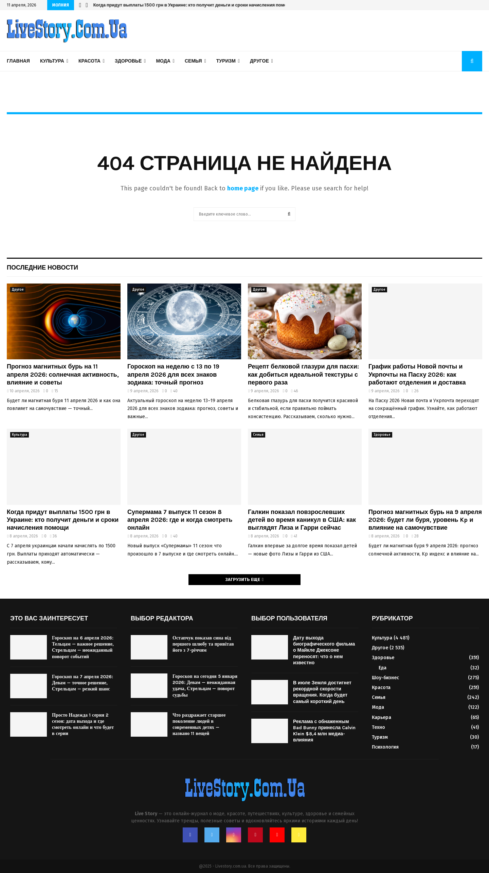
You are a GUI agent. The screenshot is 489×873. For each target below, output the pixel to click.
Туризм (226, 61)
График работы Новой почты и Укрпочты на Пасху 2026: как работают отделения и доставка (417, 374)
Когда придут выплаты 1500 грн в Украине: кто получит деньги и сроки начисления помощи (193, 4)
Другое (259, 61)
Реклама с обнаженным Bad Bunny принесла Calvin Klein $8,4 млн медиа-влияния (324, 731)
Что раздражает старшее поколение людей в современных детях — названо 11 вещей (199, 724)
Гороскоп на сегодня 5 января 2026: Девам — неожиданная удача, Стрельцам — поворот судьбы (205, 685)
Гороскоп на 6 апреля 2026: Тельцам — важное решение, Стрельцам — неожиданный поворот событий (83, 647)
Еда (382, 668)
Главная (18, 61)
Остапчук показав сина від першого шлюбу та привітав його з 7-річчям (203, 644)
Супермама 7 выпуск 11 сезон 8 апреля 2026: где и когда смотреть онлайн (179, 520)
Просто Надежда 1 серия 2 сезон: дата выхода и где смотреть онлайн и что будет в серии (83, 724)
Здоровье (128, 61)
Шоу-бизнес (385, 678)
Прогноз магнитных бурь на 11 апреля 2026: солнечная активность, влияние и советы (63, 374)
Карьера (381, 717)
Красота (89, 61)
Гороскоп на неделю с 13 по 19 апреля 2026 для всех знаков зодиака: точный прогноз (173, 374)
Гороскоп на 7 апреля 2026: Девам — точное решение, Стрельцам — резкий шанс (82, 683)
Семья (193, 61)
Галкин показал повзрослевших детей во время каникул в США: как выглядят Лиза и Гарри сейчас (302, 520)
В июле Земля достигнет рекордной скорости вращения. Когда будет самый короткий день (322, 692)
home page (242, 188)
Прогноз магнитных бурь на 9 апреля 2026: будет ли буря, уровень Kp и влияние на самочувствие (425, 520)
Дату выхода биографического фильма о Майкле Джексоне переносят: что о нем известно (324, 650)
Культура (52, 61)
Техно (378, 727)
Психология (385, 747)
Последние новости (42, 267)
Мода (163, 61)
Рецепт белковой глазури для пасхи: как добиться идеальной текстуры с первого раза (303, 374)
